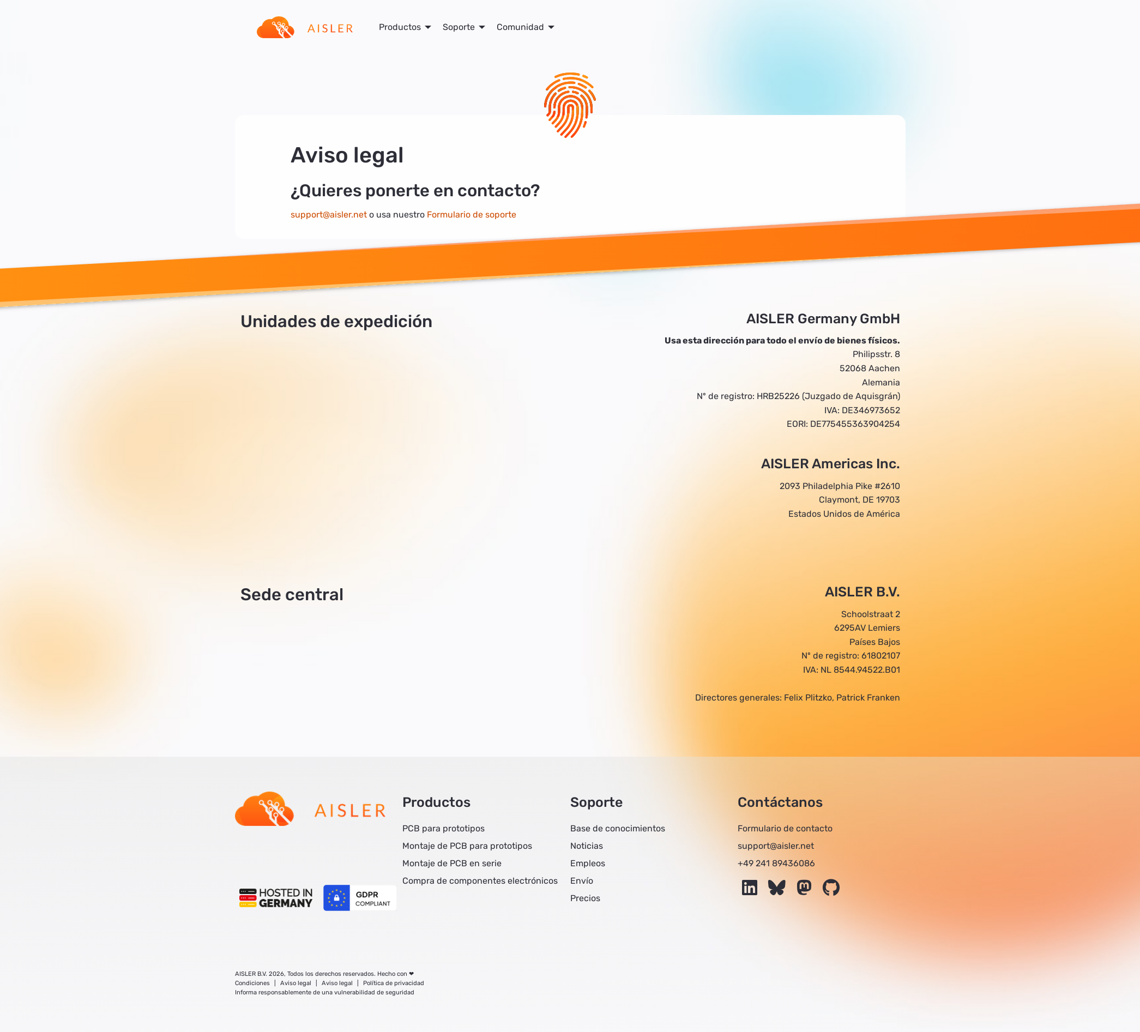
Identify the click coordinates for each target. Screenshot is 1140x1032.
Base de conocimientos (617, 828)
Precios (585, 898)
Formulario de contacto (785, 828)
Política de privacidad (393, 983)
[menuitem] (304, 27)
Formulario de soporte (471, 214)
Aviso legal (295, 983)
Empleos (587, 863)
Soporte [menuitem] (459, 27)
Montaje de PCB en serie (452, 863)
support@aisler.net (329, 214)
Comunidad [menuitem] (520, 27)
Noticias (586, 846)
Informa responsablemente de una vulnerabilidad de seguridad (324, 992)
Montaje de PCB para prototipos (467, 846)
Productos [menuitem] (400, 27)
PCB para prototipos (443, 828)
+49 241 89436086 (776, 863)
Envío (581, 881)
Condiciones (252, 983)
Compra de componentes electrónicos (480, 881)
